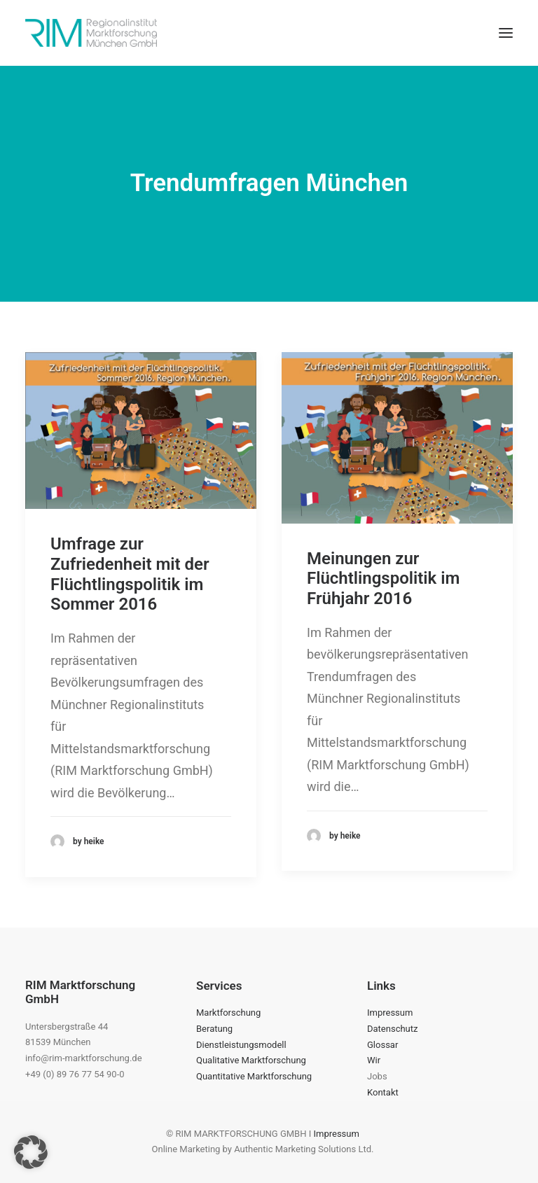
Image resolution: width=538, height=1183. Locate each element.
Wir (373, 1060)
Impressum (390, 1012)
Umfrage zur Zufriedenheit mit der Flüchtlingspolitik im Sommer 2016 (129, 574)
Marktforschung (228, 1012)
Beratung (214, 1028)
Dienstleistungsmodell (241, 1045)
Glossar (382, 1045)
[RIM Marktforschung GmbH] (91, 33)
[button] (506, 33)
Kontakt (383, 1092)
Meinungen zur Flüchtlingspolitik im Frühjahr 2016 (383, 579)
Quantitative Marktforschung (254, 1076)
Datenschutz (392, 1028)
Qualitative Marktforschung (251, 1060)
